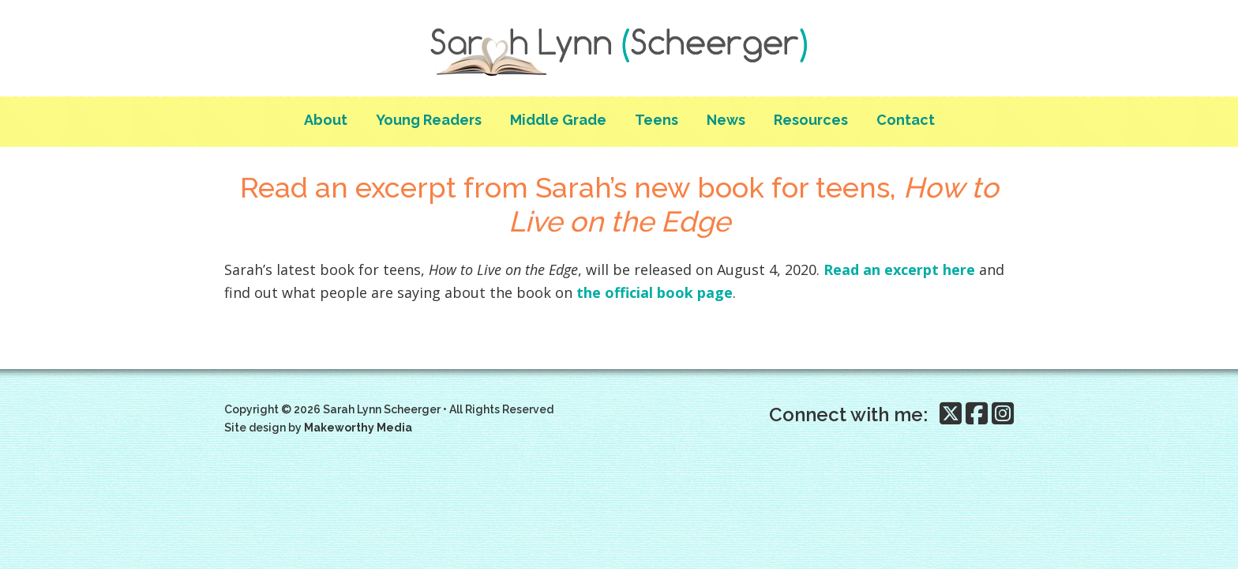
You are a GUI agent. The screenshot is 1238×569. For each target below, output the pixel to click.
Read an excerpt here (899, 269)
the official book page (654, 292)
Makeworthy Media (358, 427)
